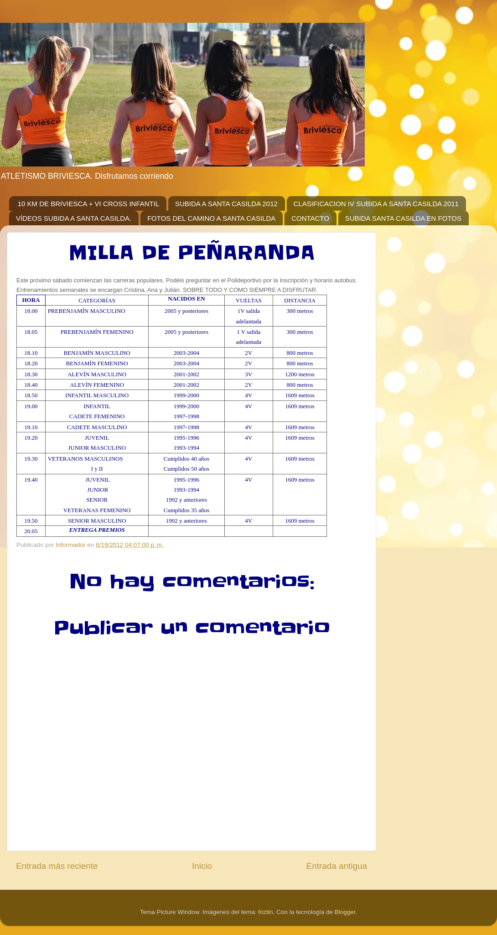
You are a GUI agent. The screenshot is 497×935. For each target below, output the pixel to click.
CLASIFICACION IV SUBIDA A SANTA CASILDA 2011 (376, 204)
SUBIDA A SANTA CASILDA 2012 (226, 204)
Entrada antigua (336, 866)
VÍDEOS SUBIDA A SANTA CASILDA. (73, 218)
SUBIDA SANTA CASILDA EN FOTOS (403, 218)
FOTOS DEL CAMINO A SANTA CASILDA (211, 218)
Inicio (202, 866)
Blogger (345, 912)
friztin (265, 912)
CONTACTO (310, 218)
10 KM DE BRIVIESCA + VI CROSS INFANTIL (89, 204)
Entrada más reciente (57, 866)
